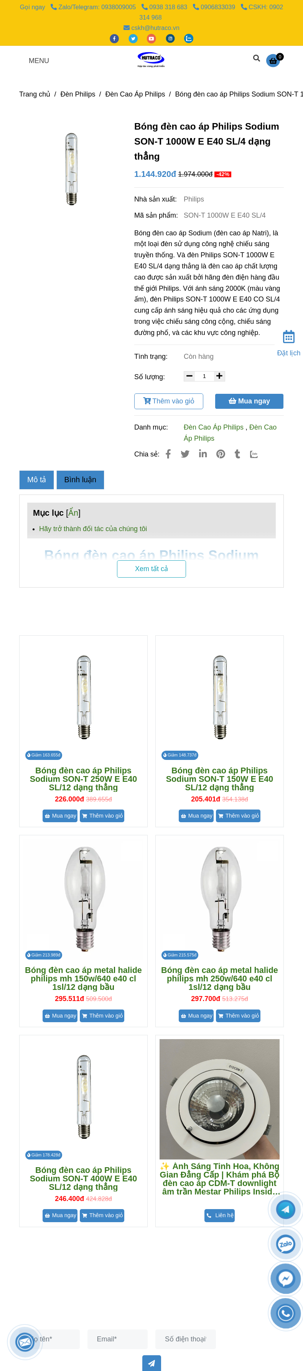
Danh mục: (152, 427)
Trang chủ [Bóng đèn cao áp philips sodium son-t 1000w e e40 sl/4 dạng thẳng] (34, 94)
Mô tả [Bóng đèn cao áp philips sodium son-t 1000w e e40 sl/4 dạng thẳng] (36, 479)
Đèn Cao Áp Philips (214, 427)
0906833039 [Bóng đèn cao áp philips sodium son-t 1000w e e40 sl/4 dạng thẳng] (215, 6)
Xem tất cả (151, 569)
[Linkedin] (203, 454)
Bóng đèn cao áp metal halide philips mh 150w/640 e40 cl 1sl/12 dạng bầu (83, 978)
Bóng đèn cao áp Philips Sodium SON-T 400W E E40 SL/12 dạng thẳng (83, 1178)
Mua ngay (249, 401)
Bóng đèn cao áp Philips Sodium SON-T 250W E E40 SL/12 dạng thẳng (83, 779)
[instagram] (171, 38)
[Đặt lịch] (289, 342)
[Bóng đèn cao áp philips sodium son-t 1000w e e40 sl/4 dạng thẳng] (275, 60)
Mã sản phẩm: (157, 215)
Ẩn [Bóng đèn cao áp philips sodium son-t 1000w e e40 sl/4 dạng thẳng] (73, 513)
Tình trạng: (152, 356)
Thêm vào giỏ (169, 401)
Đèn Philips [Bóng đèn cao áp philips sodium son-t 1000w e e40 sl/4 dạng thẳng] (77, 94)
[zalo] (188, 38)
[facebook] (115, 38)
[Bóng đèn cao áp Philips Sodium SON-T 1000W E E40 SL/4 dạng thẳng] (151, 60)
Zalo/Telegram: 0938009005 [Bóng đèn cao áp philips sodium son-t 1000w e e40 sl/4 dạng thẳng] (94, 6)
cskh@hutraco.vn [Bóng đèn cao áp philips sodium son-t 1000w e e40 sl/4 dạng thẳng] (151, 27)
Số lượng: (150, 377)
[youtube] (152, 38)
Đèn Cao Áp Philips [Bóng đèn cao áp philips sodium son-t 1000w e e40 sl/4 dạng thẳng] (135, 94)
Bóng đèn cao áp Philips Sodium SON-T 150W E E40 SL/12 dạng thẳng (219, 779)
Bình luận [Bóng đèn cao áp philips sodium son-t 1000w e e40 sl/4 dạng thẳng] (80, 479)
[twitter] (134, 38)
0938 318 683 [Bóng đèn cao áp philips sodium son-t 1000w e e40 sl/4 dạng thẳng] (165, 6)
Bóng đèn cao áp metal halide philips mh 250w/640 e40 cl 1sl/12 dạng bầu (219, 978)
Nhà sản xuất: (156, 199)
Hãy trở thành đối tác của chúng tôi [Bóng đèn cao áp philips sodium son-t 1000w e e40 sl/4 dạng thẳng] (93, 529)
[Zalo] (259, 454)
